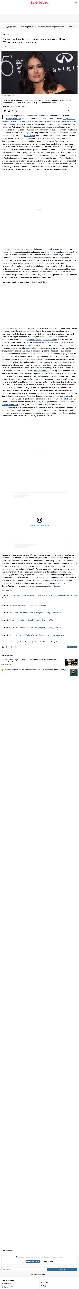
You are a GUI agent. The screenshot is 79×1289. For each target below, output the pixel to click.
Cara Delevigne (62, 121)
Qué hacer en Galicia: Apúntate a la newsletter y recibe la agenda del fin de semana (41, 27)
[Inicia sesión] (75, 2)
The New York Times (51, 138)
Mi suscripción (6, 1284)
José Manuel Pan (6, 664)
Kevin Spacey (54, 586)
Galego (44, 1274)
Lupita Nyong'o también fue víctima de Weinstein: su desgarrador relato (36, 635)
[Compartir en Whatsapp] (4, 110)
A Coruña (44, 1283)
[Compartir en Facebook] (13, 110)
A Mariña (44, 1286)
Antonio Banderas (41, 371)
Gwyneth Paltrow (8, 121)
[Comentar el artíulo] (71, 110)
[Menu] (3, 3)
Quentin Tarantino (34, 340)
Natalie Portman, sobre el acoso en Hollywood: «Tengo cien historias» (35, 612)
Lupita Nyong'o (16, 124)
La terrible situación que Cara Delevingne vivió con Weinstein (32, 620)
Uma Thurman (23, 121)
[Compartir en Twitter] (17, 110)
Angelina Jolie (69, 118)
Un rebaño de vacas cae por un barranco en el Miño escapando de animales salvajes (35, 670)
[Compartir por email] (9, 110)
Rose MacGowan (37, 121)
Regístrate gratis (32, 1261)
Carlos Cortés (6, 672)
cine (46, 331)
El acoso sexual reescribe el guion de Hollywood (27, 605)
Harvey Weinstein (13, 118)
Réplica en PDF (7, 1287)
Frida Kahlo (67, 399)
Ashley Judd (50, 121)
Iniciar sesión (48, 1261)
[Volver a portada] (39, 3)
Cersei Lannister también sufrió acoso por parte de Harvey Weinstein (35, 628)
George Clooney (50, 340)
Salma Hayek (29, 135)
